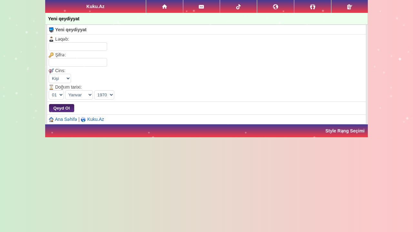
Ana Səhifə (66, 119)
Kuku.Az (95, 119)
